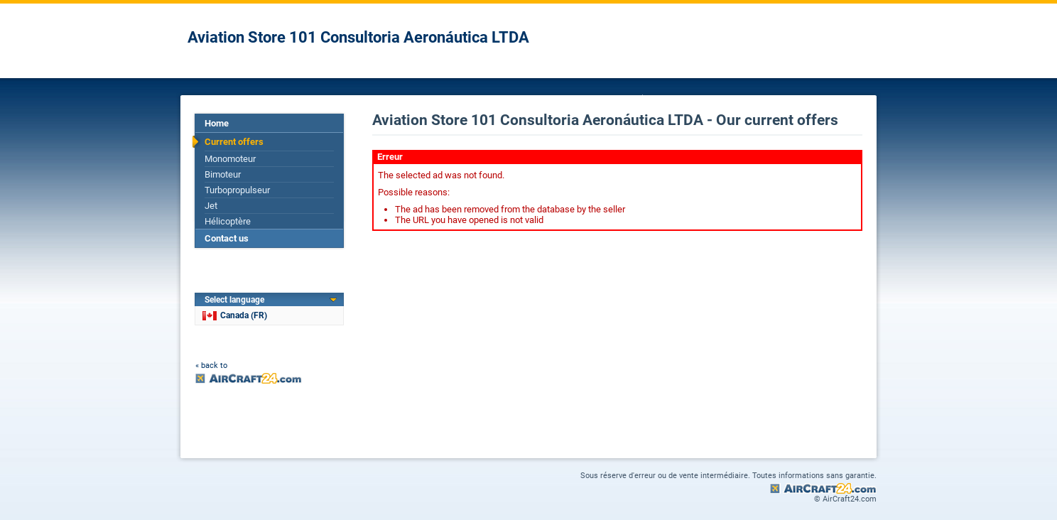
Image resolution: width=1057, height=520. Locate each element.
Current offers (234, 141)
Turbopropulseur (237, 190)
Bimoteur (223, 174)
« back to (211, 365)
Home (217, 123)
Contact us (227, 238)
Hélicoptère (228, 221)
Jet (211, 205)
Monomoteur (230, 158)
